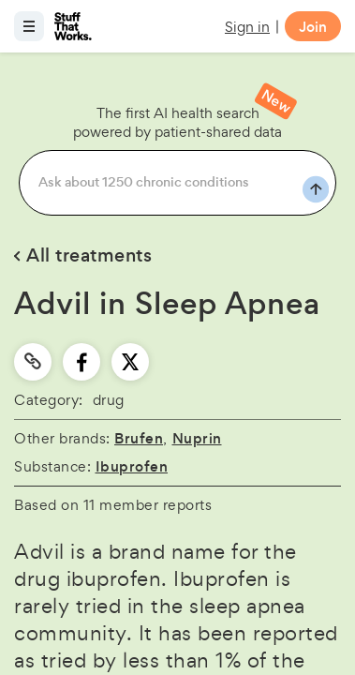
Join (313, 27)
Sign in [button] (247, 27)
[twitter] (130, 362)
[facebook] (82, 362)
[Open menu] (29, 26)
